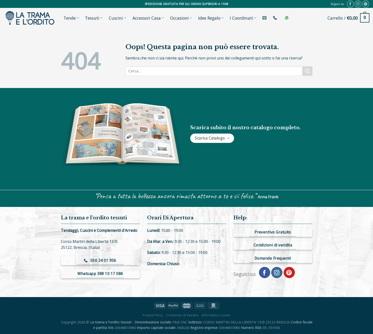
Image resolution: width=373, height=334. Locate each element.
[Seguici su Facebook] (350, 3)
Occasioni (181, 18)
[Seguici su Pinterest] (365, 3)
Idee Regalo (211, 18)
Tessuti (94, 18)
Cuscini (117, 18)
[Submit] (307, 71)
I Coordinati (243, 18)
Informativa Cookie (216, 315)
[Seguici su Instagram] (358, 3)
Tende (71, 18)
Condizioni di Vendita (182, 315)
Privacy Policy (153, 315)
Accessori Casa (148, 18)
